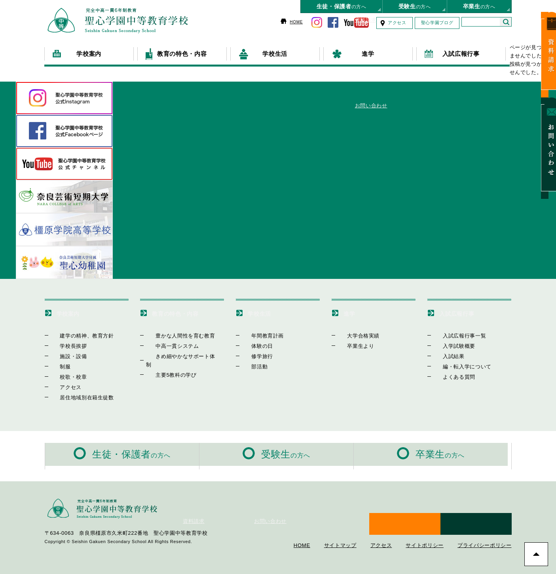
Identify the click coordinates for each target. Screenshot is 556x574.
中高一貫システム (167, 346)
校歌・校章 (64, 376)
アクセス (397, 22)
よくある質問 (449, 376)
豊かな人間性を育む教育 (175, 335)
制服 (56, 366)
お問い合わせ (546, 129)
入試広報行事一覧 (454, 335)
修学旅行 (253, 356)
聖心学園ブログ (437, 22)
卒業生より (351, 346)
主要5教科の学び (166, 366)
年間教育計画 (258, 335)
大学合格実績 (354, 335)
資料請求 (546, 51)
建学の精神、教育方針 (78, 335)
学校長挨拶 (64, 346)
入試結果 (444, 356)
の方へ (341, 6)
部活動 (250, 366)
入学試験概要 (449, 346)
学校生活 (264, 313)
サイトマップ (340, 527)
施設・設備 (64, 356)
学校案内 (73, 313)
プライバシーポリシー (484, 527)
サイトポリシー (425, 527)
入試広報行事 (463, 313)
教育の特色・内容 (184, 313)
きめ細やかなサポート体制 (178, 356)
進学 (351, 313)
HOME (296, 22)
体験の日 (253, 346)
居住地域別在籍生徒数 (78, 397)
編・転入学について (457, 366)
